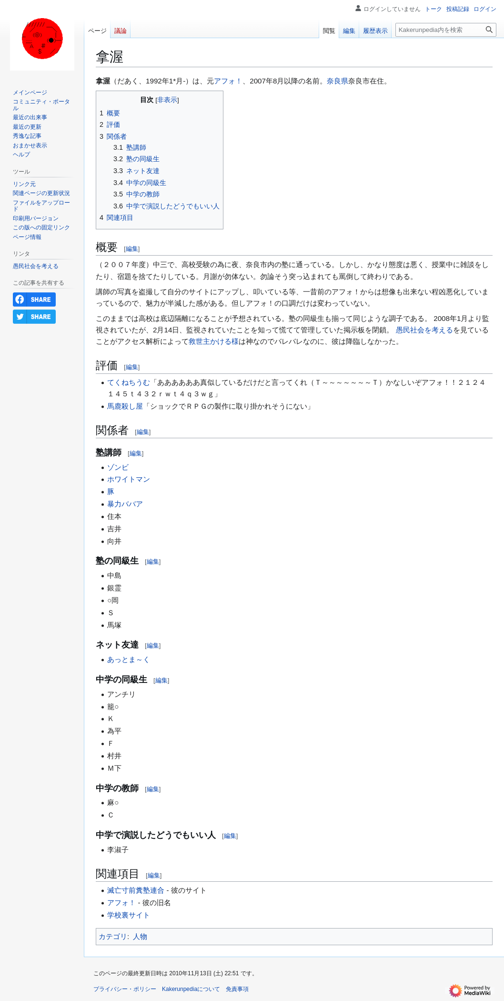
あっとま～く (128, 659)
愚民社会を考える (424, 330)
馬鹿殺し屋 (125, 406)
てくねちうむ (128, 382)
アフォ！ (228, 81)
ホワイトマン (128, 479)
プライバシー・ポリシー (124, 989)
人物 (140, 936)
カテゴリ (113, 936)
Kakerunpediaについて (191, 989)
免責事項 (237, 989)
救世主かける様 (214, 341)
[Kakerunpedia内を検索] (445, 30)
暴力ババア (125, 504)
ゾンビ (118, 467)
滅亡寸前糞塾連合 (135, 890)
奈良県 (337, 81)
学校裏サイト (128, 915)
